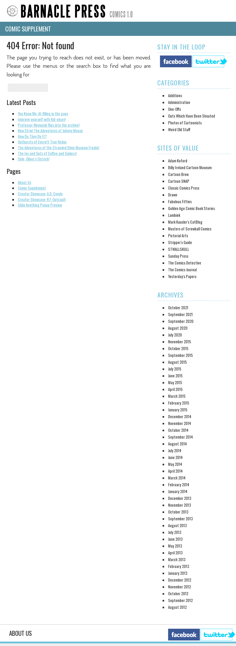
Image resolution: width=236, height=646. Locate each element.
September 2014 (180, 437)
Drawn (172, 194)
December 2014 (179, 416)
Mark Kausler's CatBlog (185, 222)
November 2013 (179, 505)
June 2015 (175, 375)
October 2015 (178, 348)
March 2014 (177, 478)
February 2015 (178, 403)
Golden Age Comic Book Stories (191, 208)
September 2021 (180, 314)
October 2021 (178, 307)
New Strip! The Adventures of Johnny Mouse (50, 130)
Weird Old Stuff (179, 129)
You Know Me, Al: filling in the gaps (43, 113)
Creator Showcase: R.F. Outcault (42, 199)
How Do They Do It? (32, 136)
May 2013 (175, 546)
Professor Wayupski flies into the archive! (48, 125)
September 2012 (180, 600)
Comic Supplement (28, 28)
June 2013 (175, 539)
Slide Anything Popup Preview (40, 205)
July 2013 (174, 532)
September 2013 (180, 518)
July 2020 (175, 335)
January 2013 (177, 573)
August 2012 (177, 607)
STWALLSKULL (178, 249)
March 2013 (176, 559)
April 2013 (175, 552)
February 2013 (178, 566)
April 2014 (175, 471)
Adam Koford (177, 160)
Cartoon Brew (178, 174)
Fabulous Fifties (180, 201)
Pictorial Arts (178, 235)
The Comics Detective (184, 263)
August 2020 (177, 328)
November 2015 (179, 341)
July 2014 (174, 450)
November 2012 (179, 586)
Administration (179, 102)
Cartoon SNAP (178, 181)
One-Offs (174, 109)
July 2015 (174, 369)
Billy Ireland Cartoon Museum (190, 167)
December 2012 (179, 580)
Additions (175, 95)
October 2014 (178, 430)
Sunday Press (178, 256)
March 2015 (176, 396)
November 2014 (179, 423)
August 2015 (177, 362)
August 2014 (177, 443)
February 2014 (178, 484)
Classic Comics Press (183, 188)
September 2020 (181, 321)
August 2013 (177, 525)
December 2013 (179, 498)
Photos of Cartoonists (185, 122)
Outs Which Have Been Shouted (191, 116)
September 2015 (180, 355)
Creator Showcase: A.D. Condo (40, 193)
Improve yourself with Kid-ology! (42, 119)
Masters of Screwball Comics (189, 228)
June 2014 (175, 457)
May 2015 (175, 382)
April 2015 (175, 389)
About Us (24, 182)
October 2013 (178, 512)
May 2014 (175, 464)
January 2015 (177, 409)
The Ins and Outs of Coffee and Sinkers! (47, 153)
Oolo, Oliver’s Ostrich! (33, 159)
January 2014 (177, 491)
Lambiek (174, 215)
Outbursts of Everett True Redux (42, 142)
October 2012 (178, 593)
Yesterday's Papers (182, 276)
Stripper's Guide (180, 242)
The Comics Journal (182, 269)
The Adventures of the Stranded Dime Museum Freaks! (58, 147)
